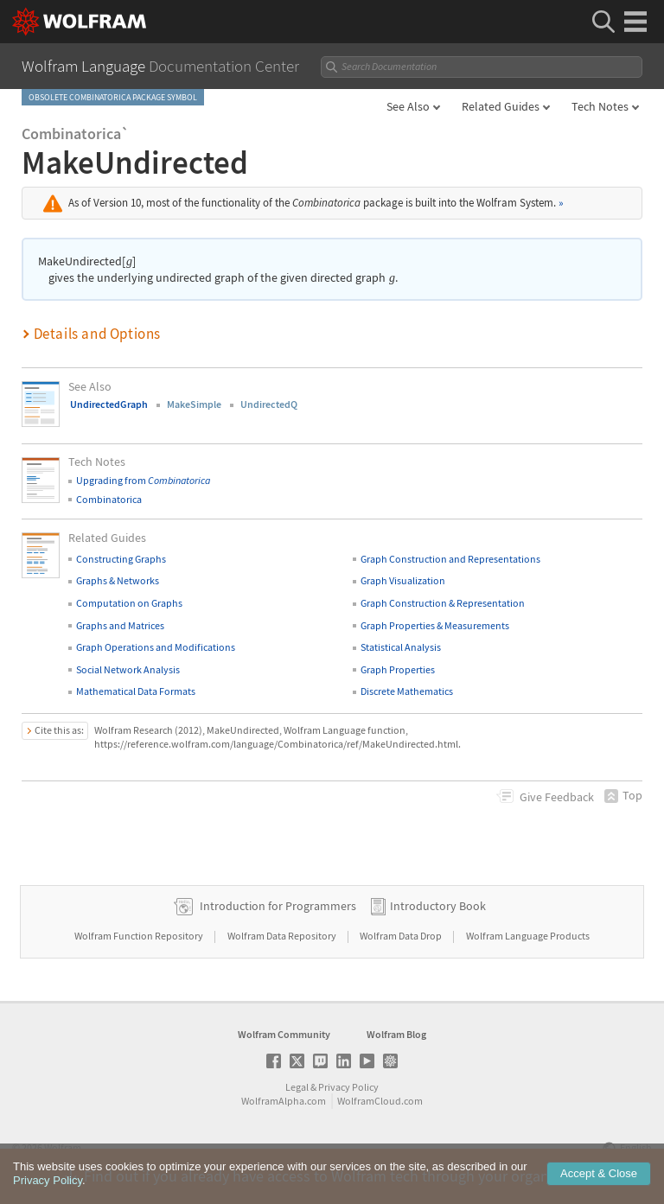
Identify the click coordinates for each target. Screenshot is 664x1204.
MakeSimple (194, 404)
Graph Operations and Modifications (155, 646)
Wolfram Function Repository (139, 935)
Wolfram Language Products (528, 935)
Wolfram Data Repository (282, 935)
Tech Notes (600, 106)
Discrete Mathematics (407, 691)
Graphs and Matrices (120, 625)
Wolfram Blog (396, 1034)
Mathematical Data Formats (135, 691)
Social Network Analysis (128, 669)
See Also (408, 106)
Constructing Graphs (121, 558)
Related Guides (501, 106)
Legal (297, 1086)
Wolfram (62, 1147)
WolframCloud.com (380, 1100)
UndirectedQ (268, 404)
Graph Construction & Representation (443, 602)
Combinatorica (109, 499)
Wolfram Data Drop (402, 935)
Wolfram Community (284, 1034)
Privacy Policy (348, 1086)
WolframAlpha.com (283, 1100)
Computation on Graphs (129, 602)
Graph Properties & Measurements (435, 625)
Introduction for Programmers (278, 906)
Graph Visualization (403, 580)
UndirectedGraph (109, 404)
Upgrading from (143, 480)
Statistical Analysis (401, 646)
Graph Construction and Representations (450, 558)
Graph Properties (398, 669)
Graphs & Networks (117, 580)
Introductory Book (438, 906)
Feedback (557, 797)
